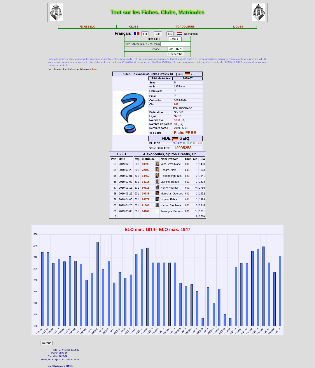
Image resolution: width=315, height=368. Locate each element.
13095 (145, 164)
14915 (145, 181)
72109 (145, 170)
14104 (145, 211)
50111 (145, 187)
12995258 (182, 148)
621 (186, 175)
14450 (145, 175)
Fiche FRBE (185, 132)
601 (186, 164)
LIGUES (238, 26)
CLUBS (133, 26)
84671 (145, 199)
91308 (145, 205)
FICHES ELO (87, 26)
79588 (145, 193)
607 (175, 104)
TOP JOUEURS (185, 26)
